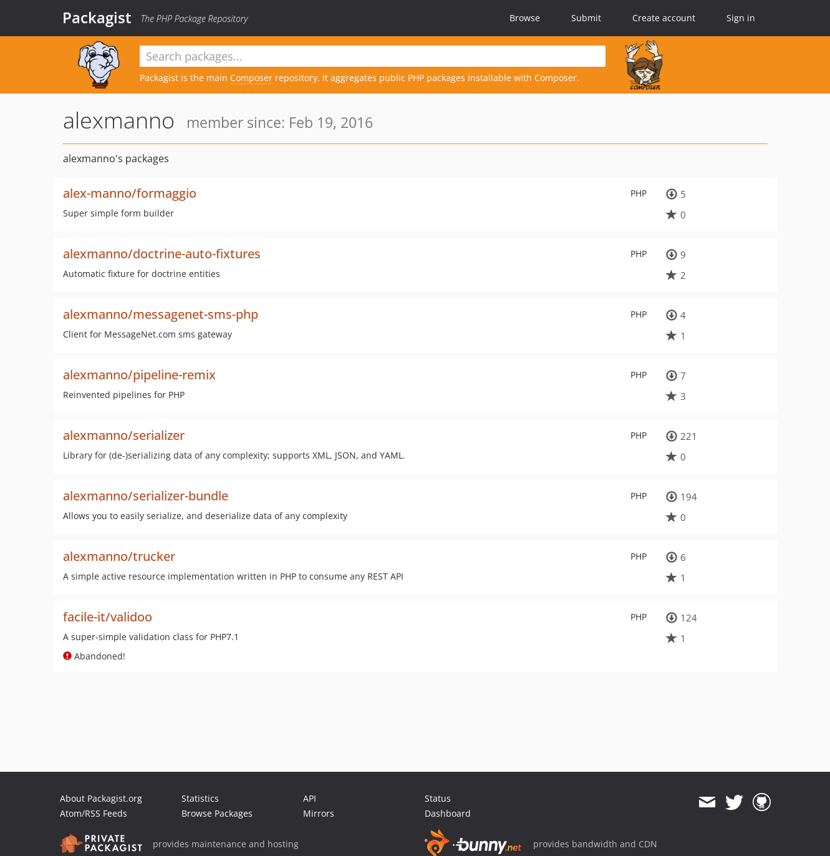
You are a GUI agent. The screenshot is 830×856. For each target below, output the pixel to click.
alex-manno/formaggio (129, 193)
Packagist (97, 17)
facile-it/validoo (107, 616)
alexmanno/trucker (119, 556)
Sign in (740, 18)
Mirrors (318, 813)
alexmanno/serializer (124, 435)
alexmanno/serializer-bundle (145, 495)
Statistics (200, 798)
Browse (524, 18)
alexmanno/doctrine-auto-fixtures (162, 253)
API (309, 798)
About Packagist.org (101, 798)
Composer (251, 78)
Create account (663, 18)
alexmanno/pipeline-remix (139, 374)
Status (438, 798)
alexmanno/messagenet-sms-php (160, 314)
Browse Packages (217, 813)
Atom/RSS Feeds (93, 813)
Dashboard (448, 813)
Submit (586, 18)
